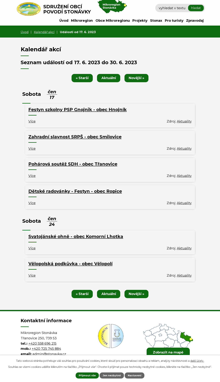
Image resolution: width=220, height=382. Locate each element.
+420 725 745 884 (46, 349)
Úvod (63, 21)
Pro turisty (174, 21)
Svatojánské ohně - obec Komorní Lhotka (75, 236)
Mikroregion (82, 21)
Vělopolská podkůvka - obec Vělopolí (70, 263)
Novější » (138, 78)
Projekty (140, 21)
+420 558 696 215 (42, 344)
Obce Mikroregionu (113, 21)
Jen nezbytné (111, 375)
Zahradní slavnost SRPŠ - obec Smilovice (75, 136)
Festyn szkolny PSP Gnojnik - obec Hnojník (77, 109)
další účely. (197, 360)
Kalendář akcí (44, 32)
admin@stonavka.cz (49, 354)
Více (32, 121)
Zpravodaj (195, 21)
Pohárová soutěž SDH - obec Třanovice (72, 164)
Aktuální (108, 78)
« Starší (81, 78)
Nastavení (137, 375)
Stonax (156, 21)
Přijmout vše (84, 375)
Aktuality (184, 121)
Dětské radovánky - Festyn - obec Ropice (75, 191)
